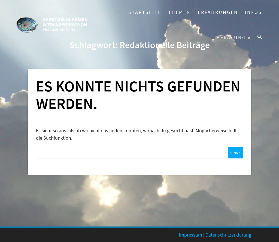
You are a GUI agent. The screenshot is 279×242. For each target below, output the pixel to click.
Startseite (144, 12)
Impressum (190, 235)
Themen (179, 12)
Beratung (233, 37)
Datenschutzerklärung (228, 235)
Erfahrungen (218, 12)
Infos (253, 12)
